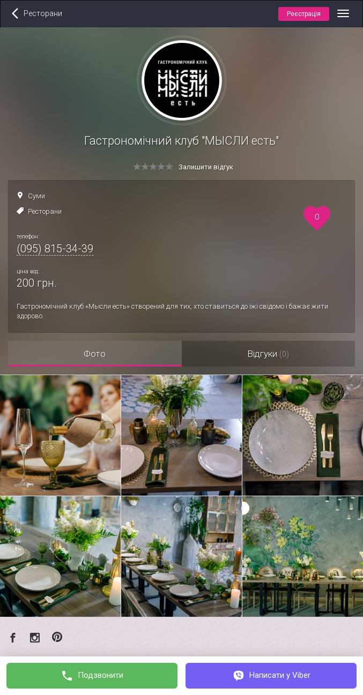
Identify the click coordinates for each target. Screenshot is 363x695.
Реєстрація (304, 14)
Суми (36, 196)
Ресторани (45, 211)
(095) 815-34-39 (55, 248)
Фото (95, 353)
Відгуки (268, 353)
